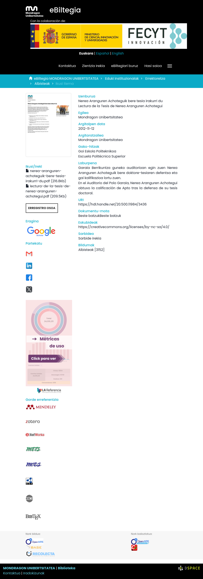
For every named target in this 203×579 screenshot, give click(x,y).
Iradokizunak (33, 573)
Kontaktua (67, 65)
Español (102, 53)
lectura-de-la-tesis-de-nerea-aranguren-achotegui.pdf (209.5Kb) (48, 191)
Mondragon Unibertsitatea (100, 117)
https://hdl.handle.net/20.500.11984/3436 (112, 204)
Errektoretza (155, 78)
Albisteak (42, 83)
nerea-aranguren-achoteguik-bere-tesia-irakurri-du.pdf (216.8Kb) (46, 175)
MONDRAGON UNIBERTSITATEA (29, 568)
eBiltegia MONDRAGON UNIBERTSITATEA (66, 78)
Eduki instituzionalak (122, 78)
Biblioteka (66, 568)
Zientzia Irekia (93, 65)
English (118, 53)
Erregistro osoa (41, 208)
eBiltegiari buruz (124, 65)
